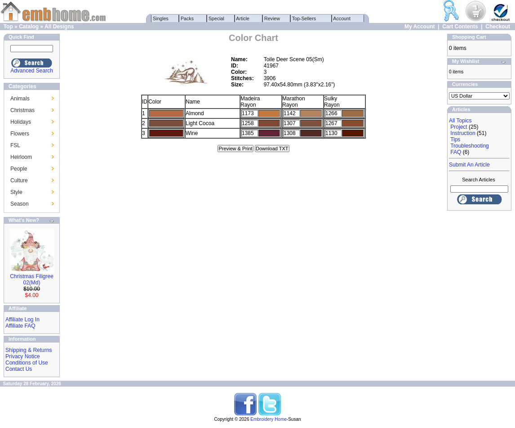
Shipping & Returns (28, 350)
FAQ (455, 152)
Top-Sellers (304, 18)
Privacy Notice (22, 356)
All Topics (460, 120)
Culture (19, 180)
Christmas (22, 110)
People (18, 169)
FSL (15, 145)
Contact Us (18, 369)
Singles (160, 18)
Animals (20, 98)
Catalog (29, 26)
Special (216, 18)
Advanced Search (31, 71)
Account (342, 18)
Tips (455, 139)
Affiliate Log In (22, 319)
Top (8, 26)
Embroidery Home (268, 419)
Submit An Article (469, 165)
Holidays (20, 122)
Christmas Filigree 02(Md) (31, 279)
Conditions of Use (26, 363)
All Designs (59, 26)
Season (19, 204)
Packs (187, 18)
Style (16, 192)
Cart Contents (460, 26)
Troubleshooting (469, 146)
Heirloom (21, 157)
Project (458, 127)
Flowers (19, 134)
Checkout (497, 26)
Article (243, 18)
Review (272, 18)
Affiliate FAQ (20, 326)
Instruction (462, 133)
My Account (419, 26)
